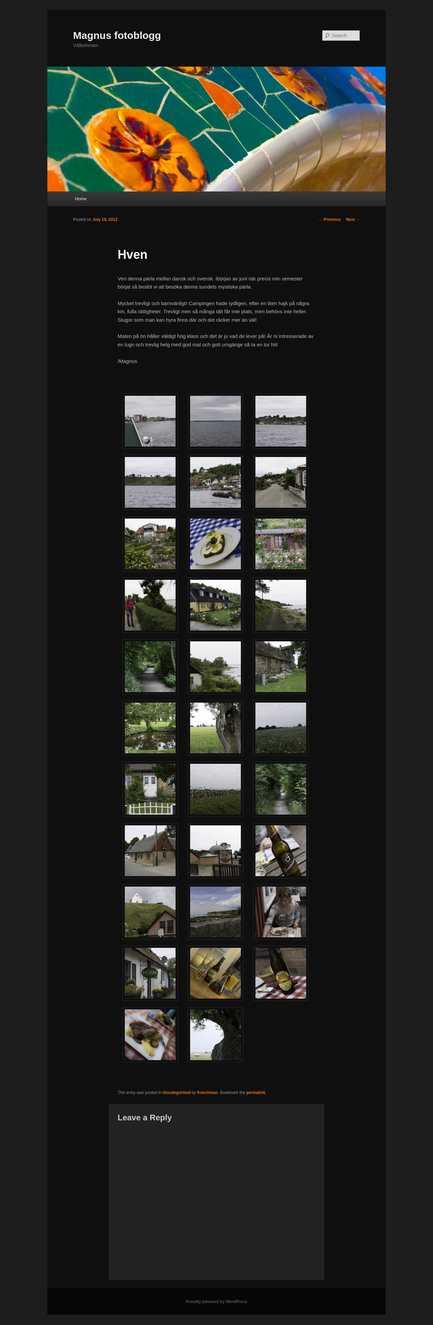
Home (81, 198)
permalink (256, 1092)
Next (353, 219)
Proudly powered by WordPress (216, 1301)
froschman (207, 1092)
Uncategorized (177, 1092)
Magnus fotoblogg (117, 35)
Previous (330, 219)
